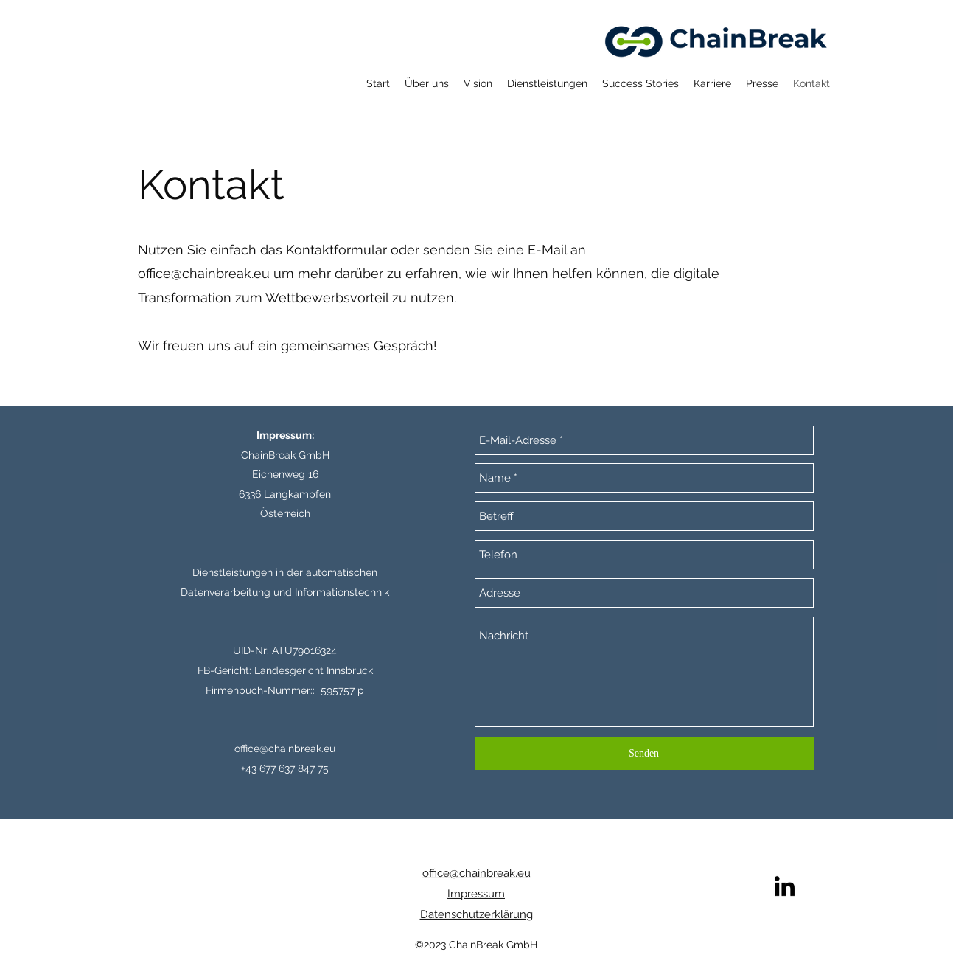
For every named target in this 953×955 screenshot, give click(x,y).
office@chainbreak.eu (204, 273)
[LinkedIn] (784, 886)
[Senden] (644, 753)
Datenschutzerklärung (476, 914)
